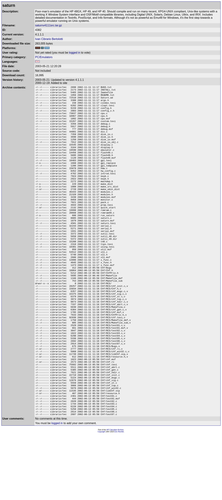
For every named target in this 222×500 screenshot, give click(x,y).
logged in (74, 52)
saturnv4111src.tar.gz (48, 25)
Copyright (101, 498)
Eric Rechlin (119, 498)
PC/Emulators (43, 57)
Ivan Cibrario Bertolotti (49, 39)
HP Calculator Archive (115, 496)
